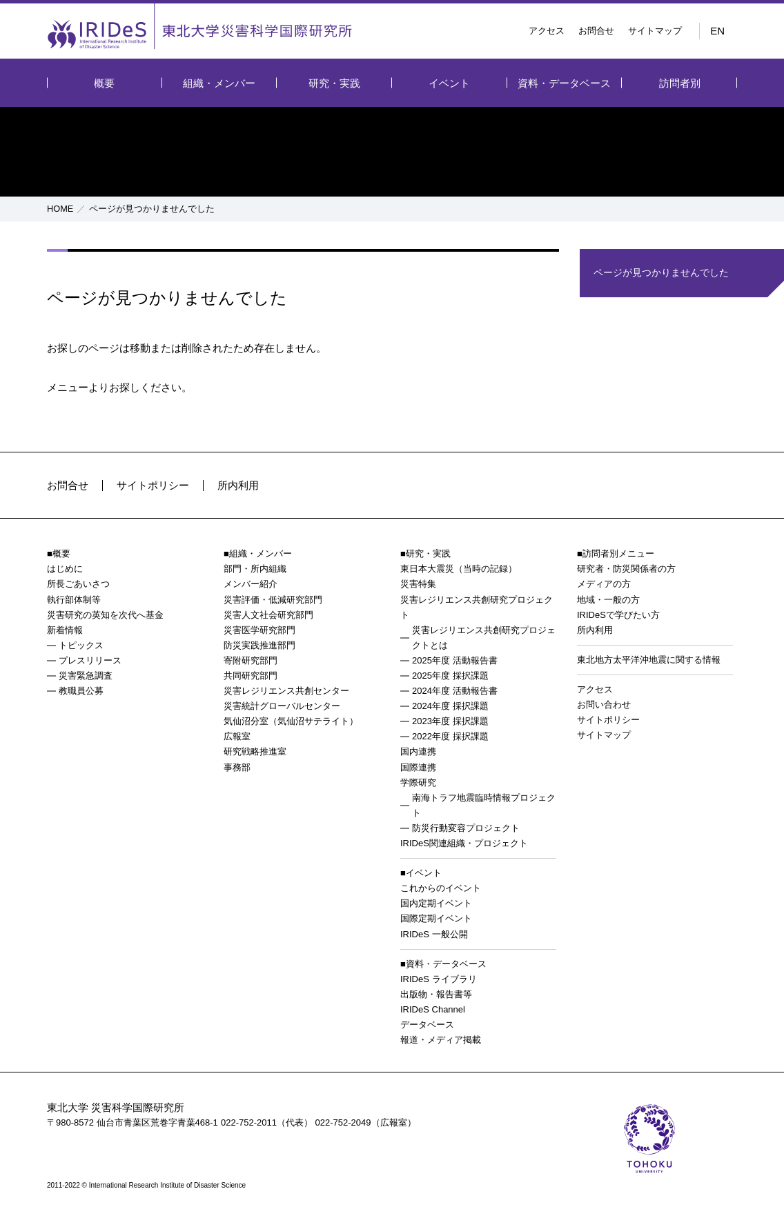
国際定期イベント (436, 918)
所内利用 (238, 485)
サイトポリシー (153, 485)
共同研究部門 (250, 675)
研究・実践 (334, 83)
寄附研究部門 (250, 660)
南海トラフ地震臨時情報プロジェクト (484, 805)
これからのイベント (440, 888)
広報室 (237, 736)
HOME (60, 208)
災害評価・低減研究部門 (273, 600)
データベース (427, 1024)
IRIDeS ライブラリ (438, 979)
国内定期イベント (436, 903)
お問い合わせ (604, 704)
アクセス (547, 31)
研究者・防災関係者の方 (626, 568)
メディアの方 (604, 584)
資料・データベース (564, 83)
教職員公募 (81, 691)
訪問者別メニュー (618, 553)
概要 (104, 83)
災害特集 (418, 584)
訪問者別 (679, 83)
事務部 (237, 767)
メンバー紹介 (250, 584)
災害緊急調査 (85, 675)
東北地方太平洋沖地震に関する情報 (649, 660)
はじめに (65, 568)
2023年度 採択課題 (450, 721)
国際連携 (418, 767)
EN (717, 31)
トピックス (81, 645)
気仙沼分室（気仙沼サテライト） (291, 721)
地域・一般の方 (608, 600)
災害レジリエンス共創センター (286, 691)
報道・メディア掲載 (440, 1040)
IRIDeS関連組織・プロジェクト (464, 843)
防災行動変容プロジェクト (466, 828)
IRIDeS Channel (432, 1009)
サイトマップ (655, 31)
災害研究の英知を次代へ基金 (105, 615)
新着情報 (65, 630)
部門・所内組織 (255, 568)
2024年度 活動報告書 (455, 691)
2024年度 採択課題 (450, 706)
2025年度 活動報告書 (455, 660)
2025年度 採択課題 (450, 675)
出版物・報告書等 (436, 994)
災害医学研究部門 (259, 630)
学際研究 (418, 782)
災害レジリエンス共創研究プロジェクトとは (484, 637)
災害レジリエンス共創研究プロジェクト (476, 607)
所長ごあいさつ (78, 584)
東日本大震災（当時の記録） (458, 568)
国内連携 (418, 751)
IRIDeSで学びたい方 (618, 615)
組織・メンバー (219, 83)
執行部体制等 (74, 600)
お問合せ (596, 31)
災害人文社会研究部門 (268, 615)
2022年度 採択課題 (450, 736)
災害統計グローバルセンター (282, 706)
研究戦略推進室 (255, 751)
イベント (449, 83)
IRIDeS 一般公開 (434, 934)
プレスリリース (90, 660)
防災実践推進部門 (259, 645)
